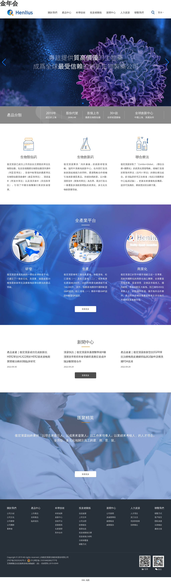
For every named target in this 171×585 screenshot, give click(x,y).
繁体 (160, 12)
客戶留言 (158, 519)
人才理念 (134, 515)
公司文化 (10, 519)
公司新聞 (110, 515)
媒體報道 (110, 523)
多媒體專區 (111, 519)
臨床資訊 (34, 523)
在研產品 (34, 519)
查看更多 (85, 309)
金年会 (9, 3)
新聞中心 (111, 12)
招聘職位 (134, 527)
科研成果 (58, 515)
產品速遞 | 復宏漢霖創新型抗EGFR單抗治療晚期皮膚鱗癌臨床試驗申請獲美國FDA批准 (142, 357)
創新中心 (58, 519)
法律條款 (158, 527)
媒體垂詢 (110, 527)
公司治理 (82, 523)
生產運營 (58, 530)
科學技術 (80, 12)
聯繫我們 (139, 12)
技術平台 (58, 523)
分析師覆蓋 (83, 542)
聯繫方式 (82, 546)
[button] (4, 62)
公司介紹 (10, 515)
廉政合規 (158, 530)
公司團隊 (10, 527)
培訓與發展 (135, 523)
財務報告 (82, 527)
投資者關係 (96, 12)
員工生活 (134, 519)
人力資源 (125, 12)
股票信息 (82, 530)
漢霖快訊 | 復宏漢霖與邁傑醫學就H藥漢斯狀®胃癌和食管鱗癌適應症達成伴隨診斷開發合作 (85, 357)
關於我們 (52, 12)
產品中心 (66, 12)
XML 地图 (85, 582)
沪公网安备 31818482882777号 (42, 562)
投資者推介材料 (85, 538)
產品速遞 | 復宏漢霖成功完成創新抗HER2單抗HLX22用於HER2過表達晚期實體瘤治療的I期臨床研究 (28, 357)
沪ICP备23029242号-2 (17, 562)
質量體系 (58, 527)
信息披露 (82, 515)
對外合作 (58, 534)
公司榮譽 (10, 523)
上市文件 (82, 519)
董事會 (10, 530)
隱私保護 (158, 523)
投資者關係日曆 (85, 534)
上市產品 (34, 515)
